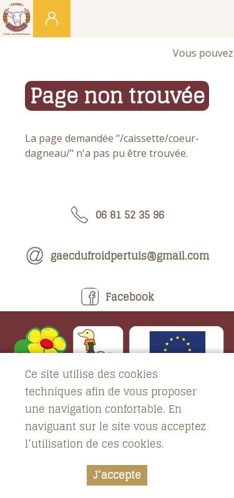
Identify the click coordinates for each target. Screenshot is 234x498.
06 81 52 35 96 (117, 214)
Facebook (117, 297)
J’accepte (117, 475)
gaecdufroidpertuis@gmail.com (117, 256)
